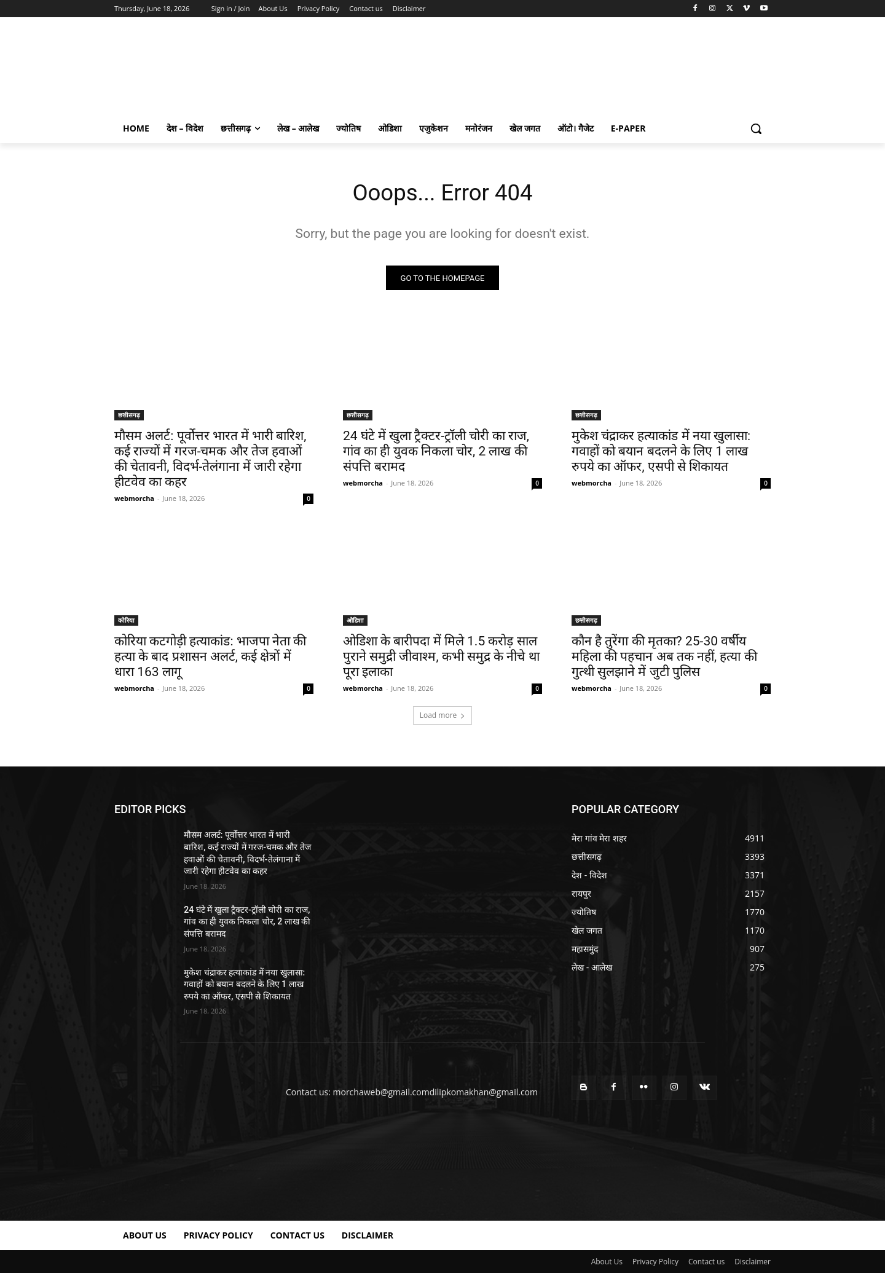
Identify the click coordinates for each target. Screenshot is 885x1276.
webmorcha (134, 501)
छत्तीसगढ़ (129, 418)
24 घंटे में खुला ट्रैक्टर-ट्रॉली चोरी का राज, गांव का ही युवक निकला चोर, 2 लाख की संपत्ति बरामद (436, 454)
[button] (756, 128)
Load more (443, 718)
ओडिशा (355, 623)
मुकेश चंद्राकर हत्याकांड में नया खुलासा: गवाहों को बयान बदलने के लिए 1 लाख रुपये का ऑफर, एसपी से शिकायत (661, 454)
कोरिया (126, 623)
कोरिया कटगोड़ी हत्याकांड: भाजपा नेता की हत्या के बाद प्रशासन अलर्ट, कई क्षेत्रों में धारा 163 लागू (210, 659)
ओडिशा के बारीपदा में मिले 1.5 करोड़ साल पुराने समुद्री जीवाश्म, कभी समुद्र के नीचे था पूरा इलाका (441, 659)
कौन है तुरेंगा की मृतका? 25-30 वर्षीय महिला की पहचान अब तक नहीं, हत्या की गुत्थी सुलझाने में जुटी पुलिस (664, 659)
